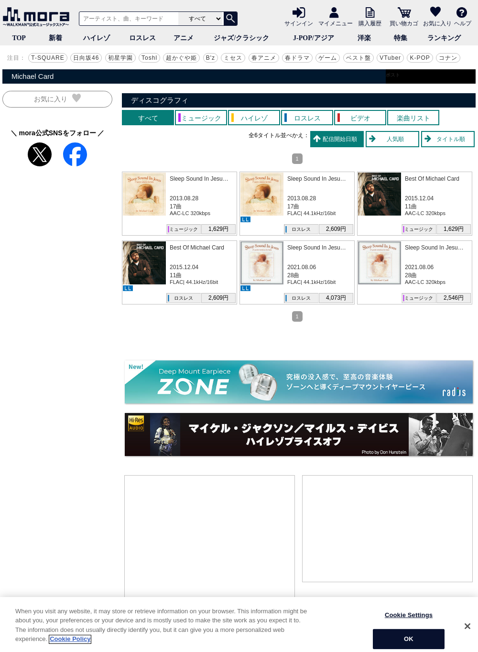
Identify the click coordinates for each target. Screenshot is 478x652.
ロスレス (142, 38)
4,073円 (336, 297)
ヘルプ (462, 23)
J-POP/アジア (313, 38)
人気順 (395, 139)
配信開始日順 (340, 139)
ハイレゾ (96, 38)
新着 (55, 38)
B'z (210, 57)
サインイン (298, 23)
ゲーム (327, 57)
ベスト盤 (358, 57)
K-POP (420, 57)
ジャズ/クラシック (241, 38)
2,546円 (454, 297)
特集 (400, 38)
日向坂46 (86, 57)
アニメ (184, 38)
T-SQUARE (47, 57)
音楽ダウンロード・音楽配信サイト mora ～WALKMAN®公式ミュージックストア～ (38, 16)
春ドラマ (297, 57)
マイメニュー (335, 23)
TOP (19, 38)
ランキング (444, 38)
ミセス (233, 57)
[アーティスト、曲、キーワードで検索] (127, 18)
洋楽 (364, 38)
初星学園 (120, 57)
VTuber (390, 57)
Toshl (149, 57)
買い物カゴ (404, 23)
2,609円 (336, 229)
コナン (448, 57)
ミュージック (183, 229)
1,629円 (218, 229)
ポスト (393, 74)
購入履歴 (369, 23)
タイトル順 (450, 139)
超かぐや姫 (181, 57)
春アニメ (263, 57)
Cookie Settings (409, 641)
